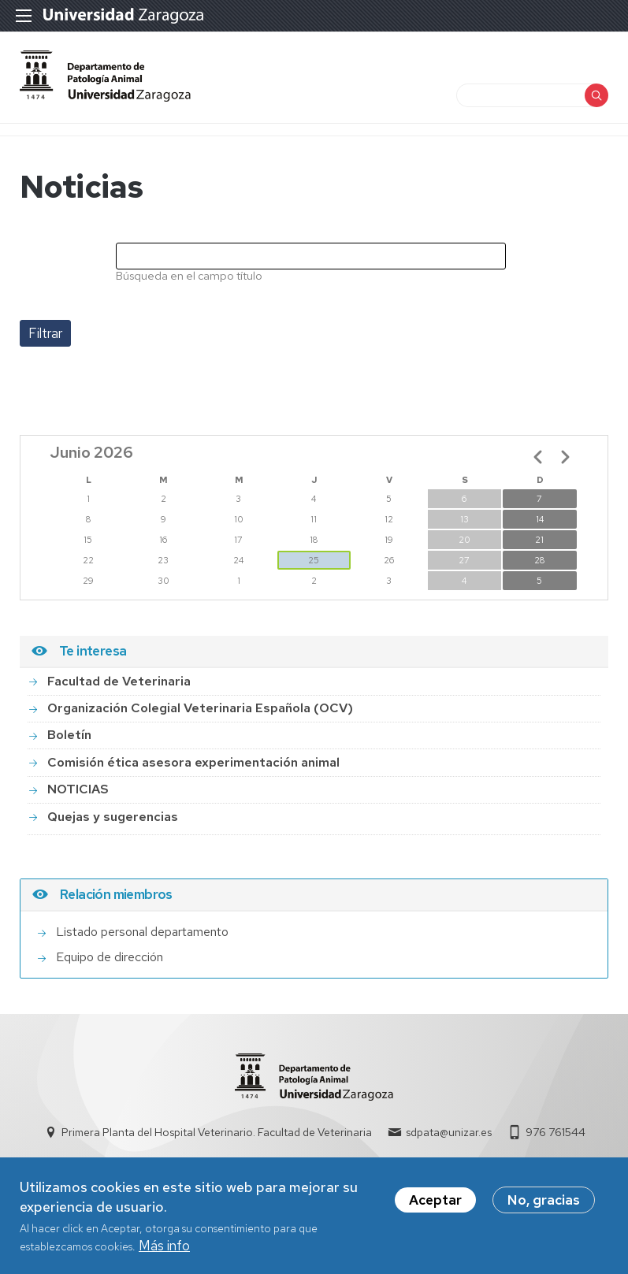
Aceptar (435, 1203)
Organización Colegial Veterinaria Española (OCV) (200, 708)
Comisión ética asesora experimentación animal (193, 762)
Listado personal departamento (142, 931)
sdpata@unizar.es (449, 1132)
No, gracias (543, 1203)
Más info (164, 1248)
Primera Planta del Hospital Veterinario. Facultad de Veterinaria (216, 1132)
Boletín (69, 734)
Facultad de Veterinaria (119, 681)
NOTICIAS (78, 789)
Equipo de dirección (109, 957)
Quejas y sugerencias (112, 816)
